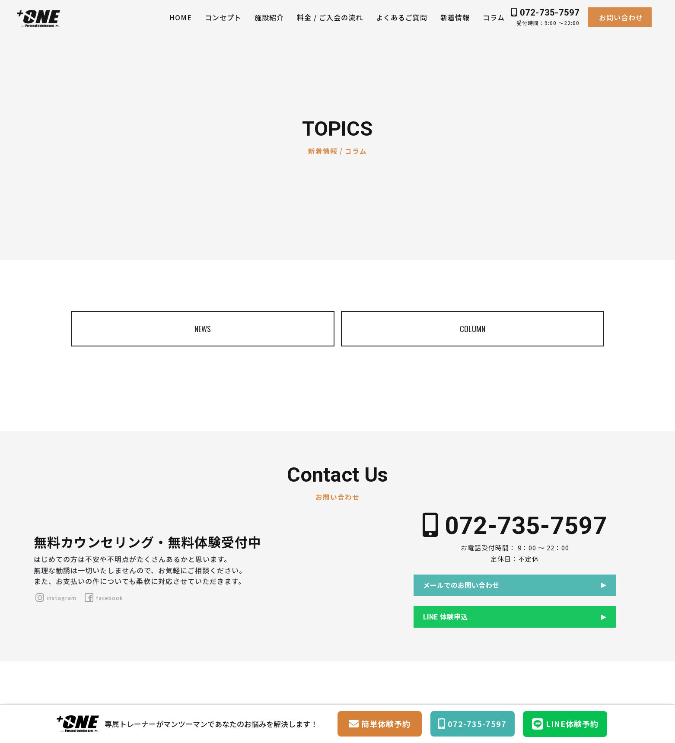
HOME (180, 17)
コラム (494, 17)
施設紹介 (269, 17)
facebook (103, 597)
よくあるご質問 (401, 17)
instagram (55, 597)
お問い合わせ (621, 17)
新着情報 (455, 17)
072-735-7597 (545, 12)
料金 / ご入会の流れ (330, 17)
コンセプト (223, 17)
